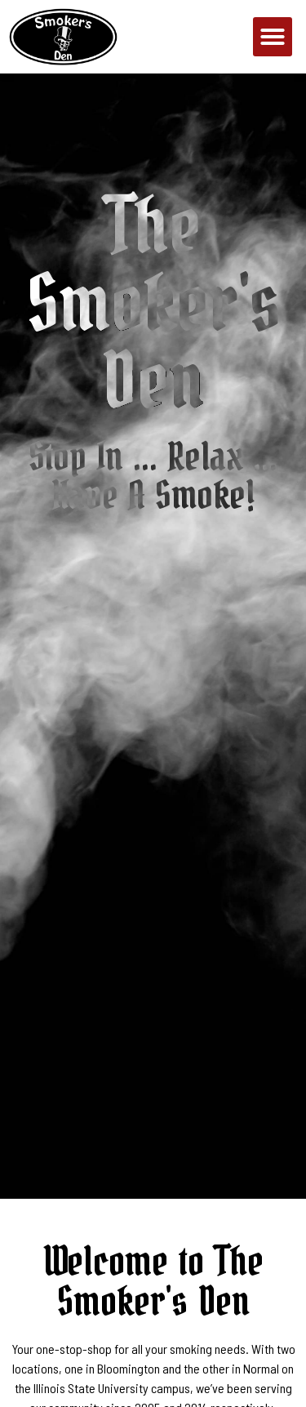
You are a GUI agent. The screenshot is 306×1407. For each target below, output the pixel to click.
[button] (272, 36)
